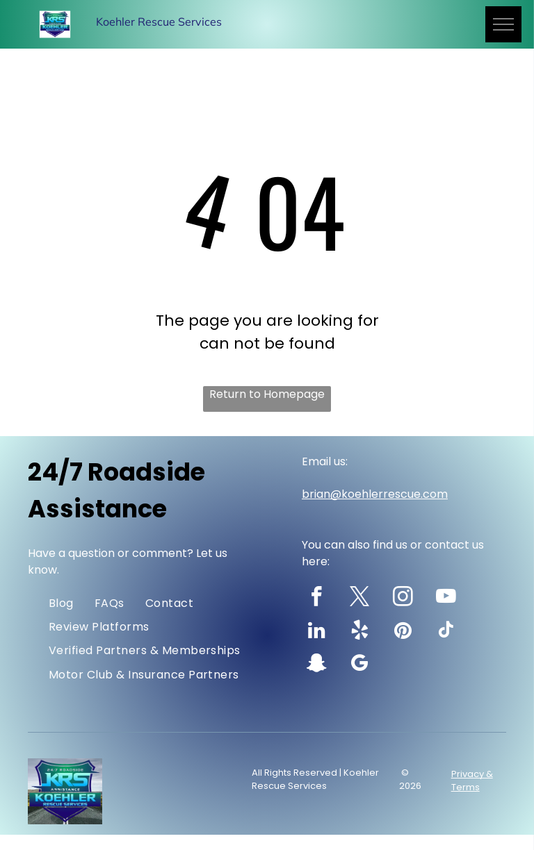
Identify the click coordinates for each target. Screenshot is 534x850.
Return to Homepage (267, 394)
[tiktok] (446, 632)
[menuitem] (61, 603)
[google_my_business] (360, 665)
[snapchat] (317, 665)
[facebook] (317, 598)
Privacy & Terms (472, 780)
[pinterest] (403, 632)
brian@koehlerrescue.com (375, 494)
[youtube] (446, 598)
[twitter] (360, 598)
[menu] (503, 24)
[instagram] (403, 598)
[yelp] (360, 632)
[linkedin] (317, 632)
